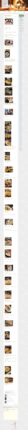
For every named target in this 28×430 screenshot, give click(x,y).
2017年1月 (21, 139)
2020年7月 (21, 99)
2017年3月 (21, 137)
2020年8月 (21, 98)
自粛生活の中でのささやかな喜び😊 (10, 393)
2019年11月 (21, 107)
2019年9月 (21, 109)
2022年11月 (21, 72)
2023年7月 (21, 65)
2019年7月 (21, 111)
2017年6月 (21, 134)
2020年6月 (21, 100)
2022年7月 (21, 76)
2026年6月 (21, 34)
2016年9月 (21, 143)
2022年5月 (21, 78)
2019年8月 (21, 110)
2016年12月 (21, 140)
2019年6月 (21, 112)
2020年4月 (21, 102)
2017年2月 (21, 138)
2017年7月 (21, 133)
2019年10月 (21, 108)
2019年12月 (21, 106)
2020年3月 (21, 103)
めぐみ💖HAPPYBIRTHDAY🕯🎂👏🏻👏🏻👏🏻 (21, 25)
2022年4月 (21, 79)
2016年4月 (21, 146)
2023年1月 (21, 70)
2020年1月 (21, 105)
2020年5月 (21, 101)
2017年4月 (21, 136)
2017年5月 (21, 135)
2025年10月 (21, 40)
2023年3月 (21, 69)
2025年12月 (21, 38)
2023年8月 (21, 64)
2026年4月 (21, 35)
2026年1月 (21, 37)
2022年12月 (21, 71)
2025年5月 (21, 44)
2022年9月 (21, 74)
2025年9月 (21, 41)
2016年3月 (21, 147)
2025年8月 (21, 42)
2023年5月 (21, 67)
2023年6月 (21, 66)
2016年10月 (21, 142)
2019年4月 (21, 114)
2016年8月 (21, 144)
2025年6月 (21, 43)
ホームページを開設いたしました (10, 398)
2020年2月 (21, 104)
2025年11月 (21, 39)
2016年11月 (21, 141)
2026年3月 (21, 36)
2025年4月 (21, 45)
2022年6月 (21, 77)
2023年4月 (21, 68)
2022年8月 (21, 75)
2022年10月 (21, 73)
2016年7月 (21, 145)
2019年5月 (21, 113)
